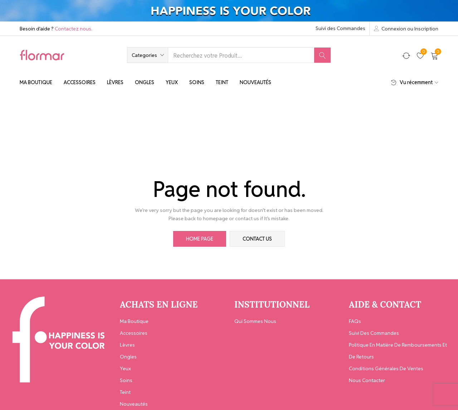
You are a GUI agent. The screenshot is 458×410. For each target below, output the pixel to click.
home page (199, 239)
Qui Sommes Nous (255, 321)
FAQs (355, 321)
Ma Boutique (36, 82)
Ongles (144, 82)
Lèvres (115, 82)
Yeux (172, 82)
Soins (196, 82)
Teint (222, 82)
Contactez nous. (73, 28)
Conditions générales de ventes (386, 368)
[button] (147, 55)
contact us (257, 239)
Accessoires (80, 82)
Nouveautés (255, 82)
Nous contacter (367, 380)
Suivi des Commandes (340, 28)
